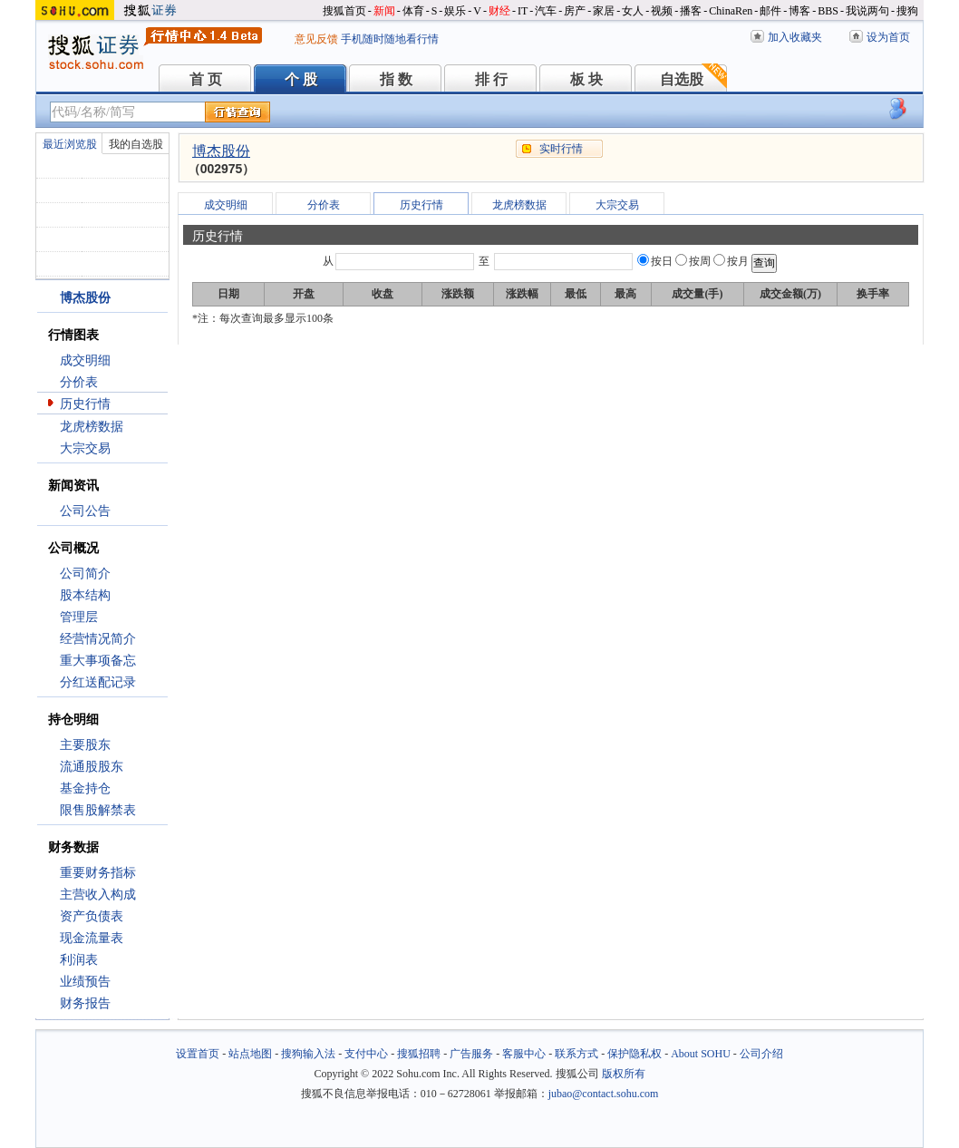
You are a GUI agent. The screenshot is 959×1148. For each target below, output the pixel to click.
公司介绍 (761, 1053)
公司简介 (85, 573)
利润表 (79, 960)
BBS (828, 11)
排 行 (491, 79)
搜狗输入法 (308, 1053)
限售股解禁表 (98, 810)
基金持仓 (85, 788)
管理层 (79, 617)
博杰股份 (221, 151)
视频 (662, 11)
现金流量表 (91, 938)
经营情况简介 (98, 639)
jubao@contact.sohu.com (603, 1093)
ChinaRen (730, 11)
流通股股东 (91, 766)
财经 (499, 11)
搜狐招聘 (419, 1053)
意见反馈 (316, 39)
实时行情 (561, 148)
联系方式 (576, 1053)
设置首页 (197, 1053)
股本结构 (85, 595)
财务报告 (85, 1003)
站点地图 (250, 1053)
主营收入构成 (98, 894)
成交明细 (85, 360)
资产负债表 (91, 916)
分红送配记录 (98, 682)
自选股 (681, 79)
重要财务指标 (98, 873)
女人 (633, 11)
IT (523, 11)
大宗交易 (85, 448)
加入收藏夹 (795, 37)
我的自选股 (136, 144)
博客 (799, 11)
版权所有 (623, 1073)
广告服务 (471, 1053)
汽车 (546, 11)
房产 (575, 11)
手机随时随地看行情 (390, 39)
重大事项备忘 (98, 660)
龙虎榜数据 (91, 426)
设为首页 (888, 37)
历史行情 (85, 404)
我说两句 (867, 11)
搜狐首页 (344, 11)
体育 (413, 11)
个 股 (301, 79)
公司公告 (85, 511)
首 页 (205, 79)
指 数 (396, 79)
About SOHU (701, 1053)
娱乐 (455, 11)
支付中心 (366, 1053)
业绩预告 (85, 981)
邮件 (770, 11)
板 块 (586, 79)
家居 (604, 11)
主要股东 (85, 745)
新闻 (384, 11)
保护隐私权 (634, 1053)
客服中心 (524, 1053)
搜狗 (907, 11)
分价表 (79, 382)
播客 (691, 11)
